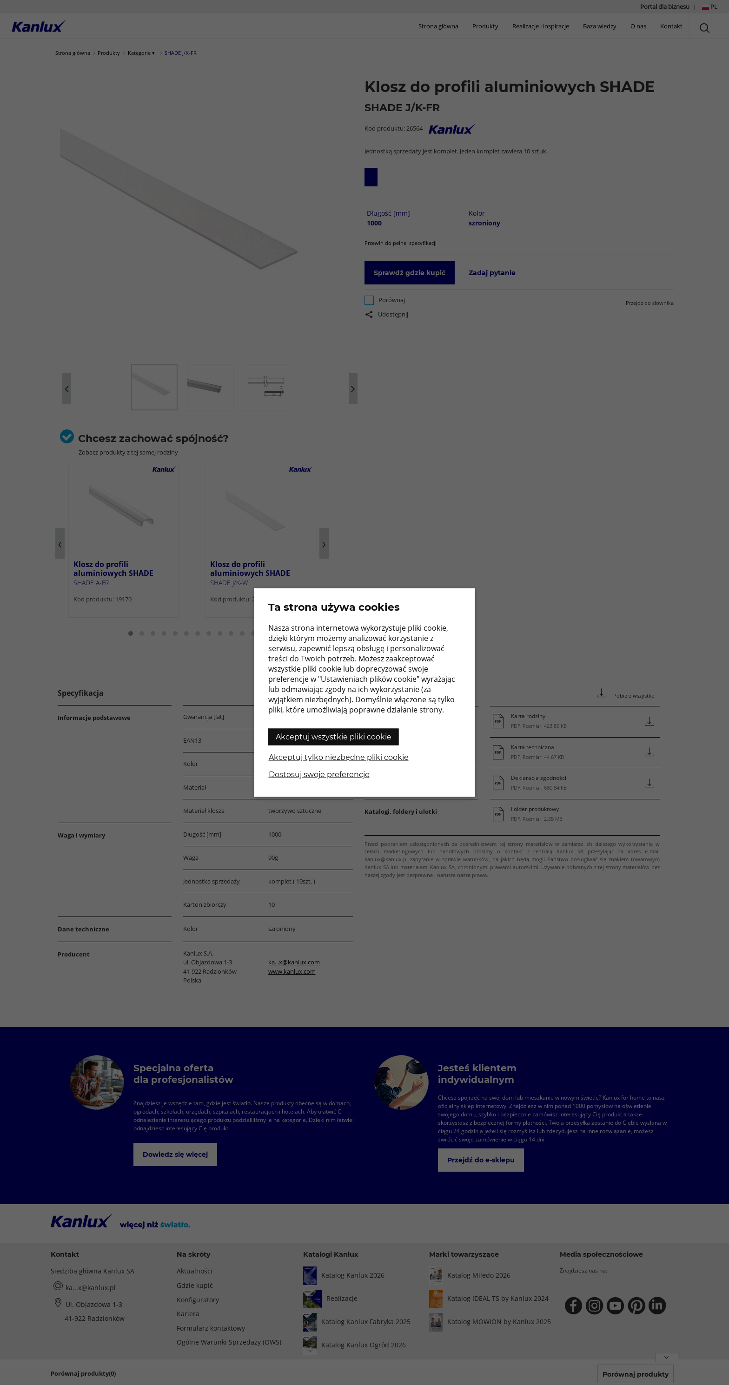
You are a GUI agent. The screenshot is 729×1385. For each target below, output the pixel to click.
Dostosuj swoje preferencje (319, 774)
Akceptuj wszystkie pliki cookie (333, 736)
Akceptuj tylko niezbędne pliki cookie (339, 757)
